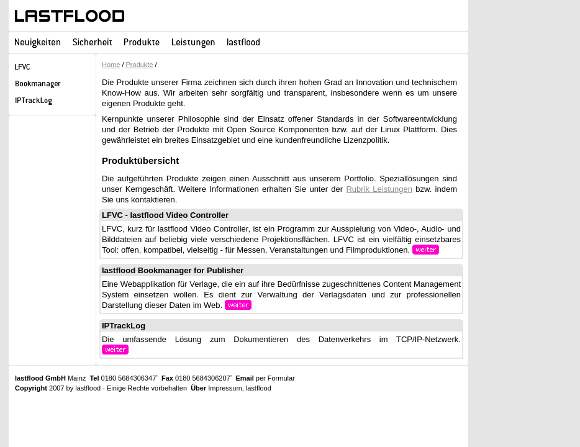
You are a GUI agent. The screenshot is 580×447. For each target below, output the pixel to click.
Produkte (142, 42)
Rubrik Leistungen (379, 189)
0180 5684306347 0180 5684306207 (160, 378)
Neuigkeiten (37, 42)
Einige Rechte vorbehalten (147, 388)
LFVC (52, 68)
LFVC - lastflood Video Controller (165, 215)
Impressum (225, 388)
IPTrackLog (123, 325)
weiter (450, 250)
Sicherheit (92, 42)
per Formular (275, 378)
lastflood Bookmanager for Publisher (172, 270)
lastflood (69, 15)
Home (111, 64)
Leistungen (193, 42)
